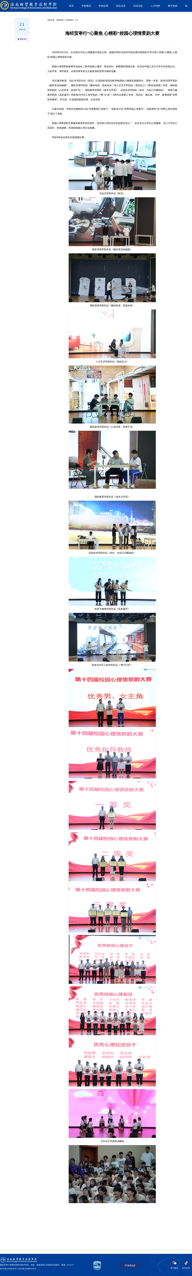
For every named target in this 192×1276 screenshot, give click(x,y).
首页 (71, 6)
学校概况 (86, 6)
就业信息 (138, 6)
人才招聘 (155, 6)
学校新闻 (69, 20)
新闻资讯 (60, 20)
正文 (76, 20)
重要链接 (130, 1265)
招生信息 (121, 6)
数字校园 (172, 6)
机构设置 (103, 6)
